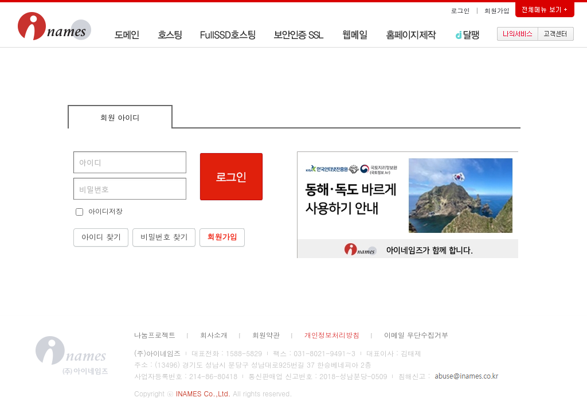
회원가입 (497, 10)
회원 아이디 (120, 117)
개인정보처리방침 (331, 335)
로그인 (460, 10)
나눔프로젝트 (154, 335)
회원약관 (266, 335)
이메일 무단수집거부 (416, 335)
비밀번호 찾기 (163, 236)
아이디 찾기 (101, 236)
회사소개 (214, 335)
